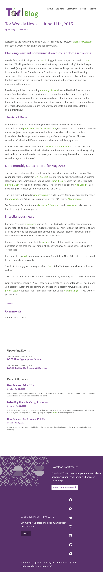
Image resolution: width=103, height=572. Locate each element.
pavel (12, 427)
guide (25, 298)
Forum (83, 8)
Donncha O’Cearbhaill (49, 247)
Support (59, 8)
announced (30, 266)
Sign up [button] (25, 533)
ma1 (11, 444)
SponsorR (13, 241)
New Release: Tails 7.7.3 (20, 406)
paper (86, 102)
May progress (74, 241)
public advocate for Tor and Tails (39, 170)
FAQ (50, 566)
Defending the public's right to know (27, 423)
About (50, 8)
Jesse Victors (71, 247)
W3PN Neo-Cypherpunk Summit (24, 380)
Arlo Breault (81, 227)
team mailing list (71, 333)
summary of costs (49, 132)
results (45, 284)
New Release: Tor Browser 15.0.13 (26, 440)
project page (11, 333)
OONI (55, 434)
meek (43, 102)
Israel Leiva (57, 223)
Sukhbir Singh (12, 227)
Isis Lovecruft (41, 219)
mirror (49, 308)
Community (72, 8)
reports (10, 345)
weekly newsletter (82, 84)
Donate (93, 8)
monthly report (42, 237)
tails (11, 410)
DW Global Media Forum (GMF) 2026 (27, 389)
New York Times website (56, 188)
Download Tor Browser (64, 487)
